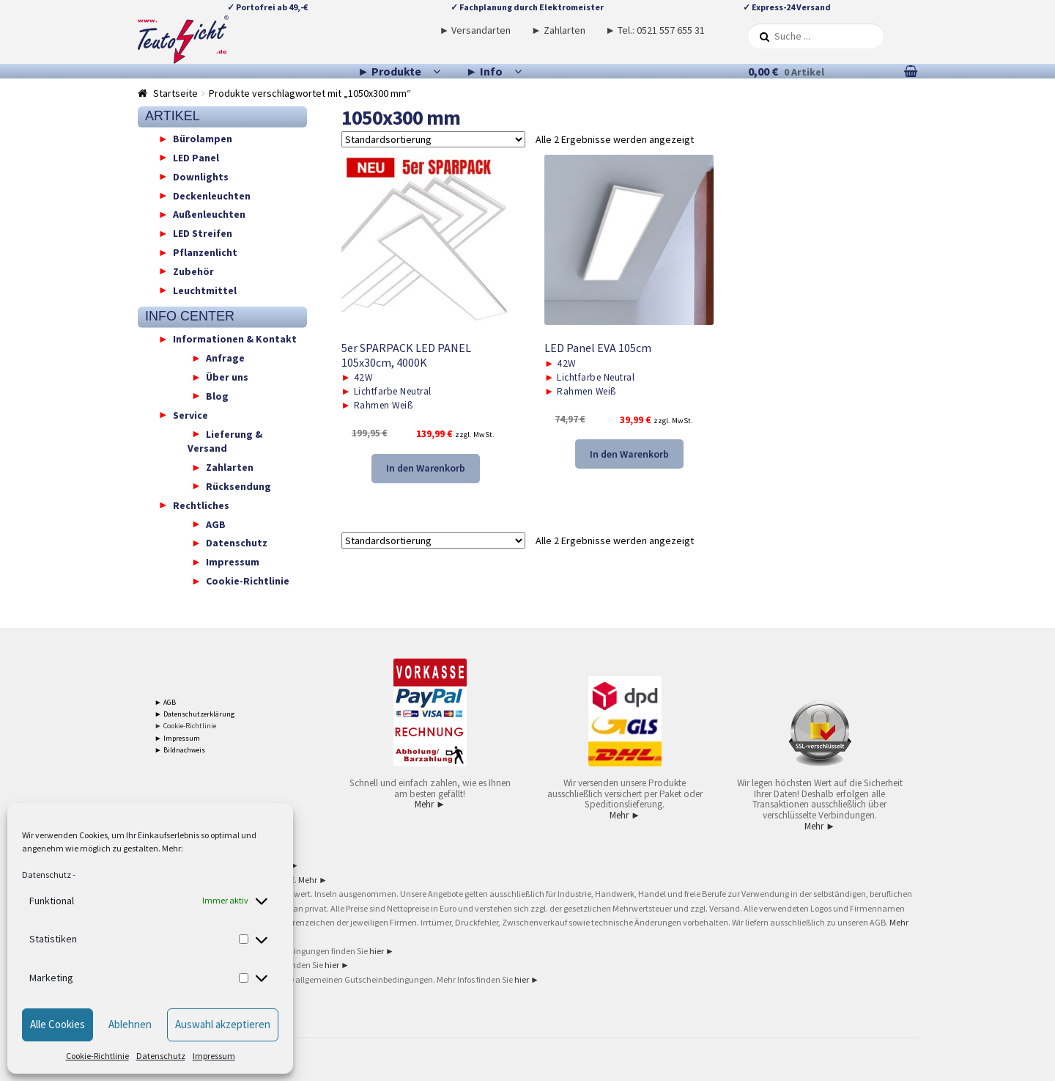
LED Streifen (202, 233)
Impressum (214, 1055)
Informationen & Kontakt (235, 338)
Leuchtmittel (205, 289)
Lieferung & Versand (225, 441)
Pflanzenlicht (205, 252)
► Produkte (389, 71)
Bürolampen (202, 138)
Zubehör (193, 270)
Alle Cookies (57, 1024)
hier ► (381, 950)
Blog (217, 395)
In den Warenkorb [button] (425, 467)
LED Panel (196, 157)
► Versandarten (475, 30)
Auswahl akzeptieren (222, 1024)
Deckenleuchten (212, 195)
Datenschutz (46, 874)
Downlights (201, 176)
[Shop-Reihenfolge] (433, 139)
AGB (216, 523)
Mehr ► (430, 804)
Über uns (227, 377)
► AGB (165, 702)
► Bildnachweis (180, 750)
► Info (484, 71)
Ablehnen (130, 1024)
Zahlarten (229, 467)
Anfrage (225, 357)
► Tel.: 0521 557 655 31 (655, 30)
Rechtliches (201, 504)
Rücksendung (238, 485)
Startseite (175, 93)
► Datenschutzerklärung (194, 714)
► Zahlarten (558, 30)
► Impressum (177, 738)
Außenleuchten (209, 214)
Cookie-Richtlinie (97, 1055)
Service (190, 414)
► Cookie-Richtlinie (185, 725)
